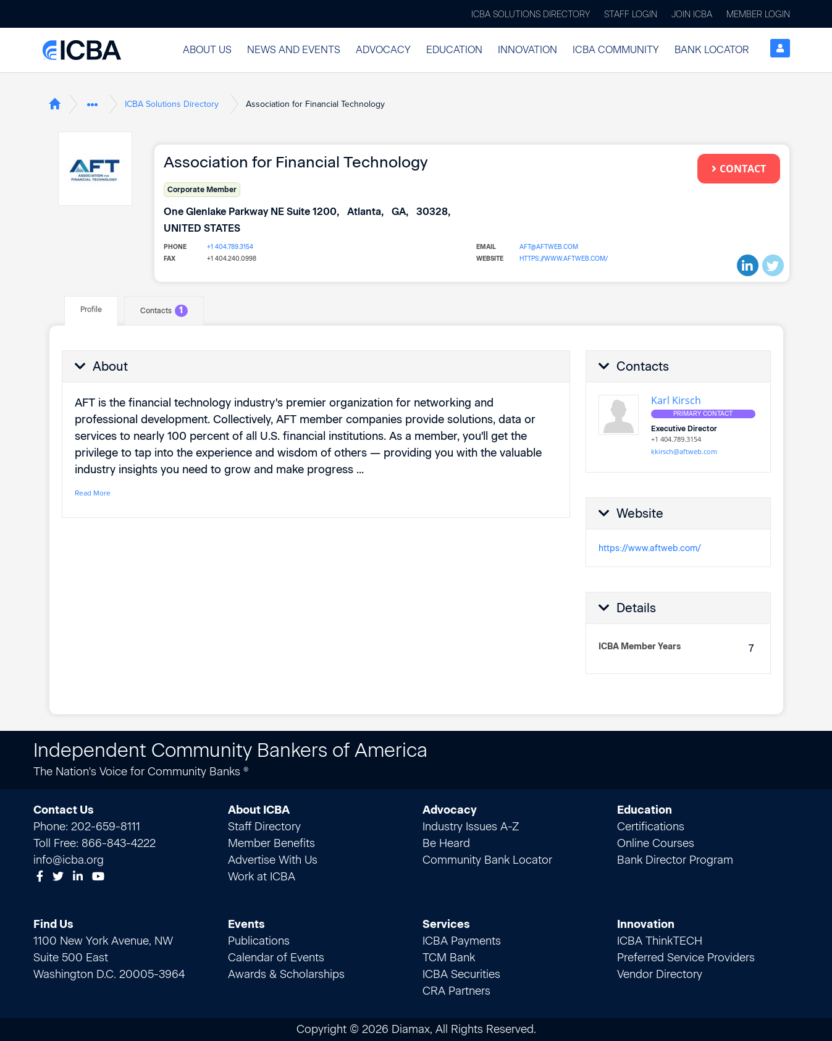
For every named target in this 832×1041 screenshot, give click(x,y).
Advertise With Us (272, 860)
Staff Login (630, 14)
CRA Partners (456, 991)
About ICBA (259, 810)
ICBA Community (616, 50)
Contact (739, 168)
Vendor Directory (659, 974)
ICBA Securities (461, 974)
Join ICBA (691, 14)
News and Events (293, 50)
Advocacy (383, 50)
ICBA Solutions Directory (530, 14)
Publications (259, 941)
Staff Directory (264, 826)
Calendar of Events (276, 957)
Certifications (650, 826)
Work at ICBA (261, 876)
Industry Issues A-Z (470, 826)
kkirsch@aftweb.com (684, 451)
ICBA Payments (461, 941)
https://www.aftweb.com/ (563, 259)
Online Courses (655, 843)
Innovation (527, 50)
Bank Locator (711, 50)
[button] (207, 50)
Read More (93, 493)
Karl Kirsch (676, 400)
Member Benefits (271, 843)
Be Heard (446, 843)
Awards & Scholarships (286, 974)
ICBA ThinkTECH (659, 941)
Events (246, 924)
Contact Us (63, 810)
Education (454, 50)
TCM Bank (448, 957)
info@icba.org (68, 860)
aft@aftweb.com (548, 247)
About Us (207, 50)
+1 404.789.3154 (230, 247)
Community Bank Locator (487, 860)
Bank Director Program (675, 860)
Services (446, 924)
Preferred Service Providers (686, 957)
